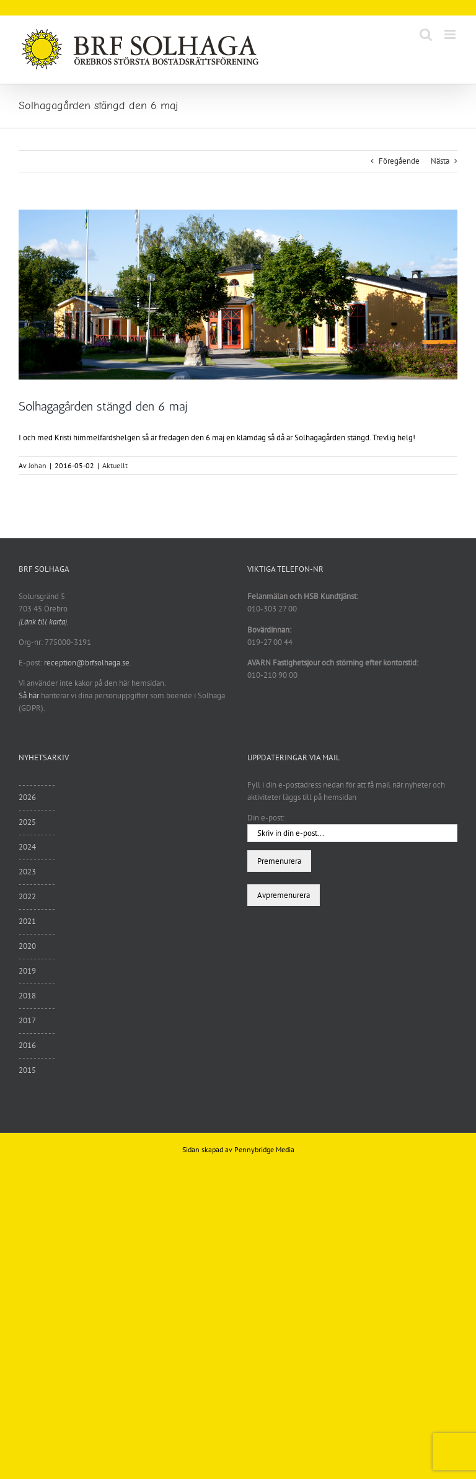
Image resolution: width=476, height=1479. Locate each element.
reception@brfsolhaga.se (87, 662)
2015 (27, 1070)
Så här (29, 695)
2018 (27, 995)
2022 (27, 896)
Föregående (399, 161)
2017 (27, 1020)
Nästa (440, 161)
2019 (27, 971)
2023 (27, 871)
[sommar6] (238, 295)
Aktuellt (115, 465)
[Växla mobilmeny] (450, 34)
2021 (27, 921)
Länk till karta (42, 621)
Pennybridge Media (264, 1149)
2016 (27, 1045)
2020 (27, 946)
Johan (37, 465)
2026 (27, 797)
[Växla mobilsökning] (426, 34)
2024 (27, 847)
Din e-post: (265, 817)
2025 (27, 822)
